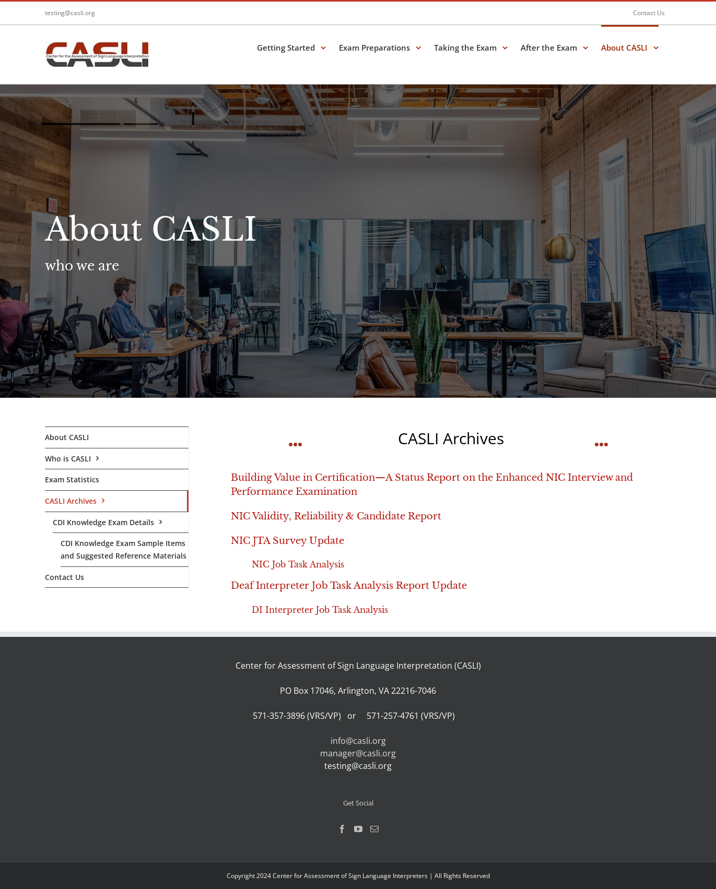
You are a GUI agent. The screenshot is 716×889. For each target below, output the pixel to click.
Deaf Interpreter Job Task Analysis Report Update (349, 585)
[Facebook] (342, 829)
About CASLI (67, 437)
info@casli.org (358, 740)
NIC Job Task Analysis (298, 564)
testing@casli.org (70, 12)
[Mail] (374, 829)
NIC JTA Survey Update (287, 541)
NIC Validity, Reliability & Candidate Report (336, 516)
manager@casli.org (358, 753)
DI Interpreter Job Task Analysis (320, 609)
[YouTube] (358, 829)
